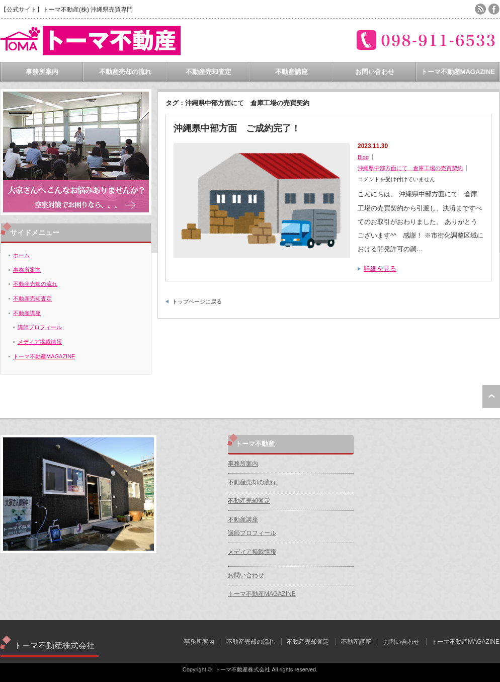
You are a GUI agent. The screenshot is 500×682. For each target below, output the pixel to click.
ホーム (21, 255)
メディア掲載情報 (40, 342)
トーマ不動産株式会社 (54, 645)
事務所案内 (42, 71)
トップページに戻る (197, 301)
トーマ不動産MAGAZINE (458, 71)
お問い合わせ (374, 71)
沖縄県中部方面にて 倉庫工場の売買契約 (410, 168)
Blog (363, 157)
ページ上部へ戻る (491, 396)
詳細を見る (380, 268)
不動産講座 (291, 71)
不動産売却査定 (208, 71)
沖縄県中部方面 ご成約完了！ (237, 128)
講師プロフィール (40, 327)
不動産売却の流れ (125, 71)
